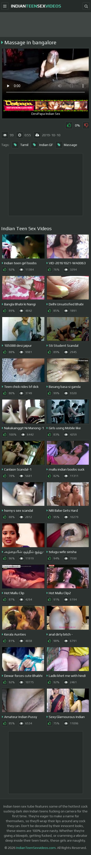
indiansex (36, 6)
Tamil (20, 144)
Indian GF (42, 144)
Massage (66, 144)
